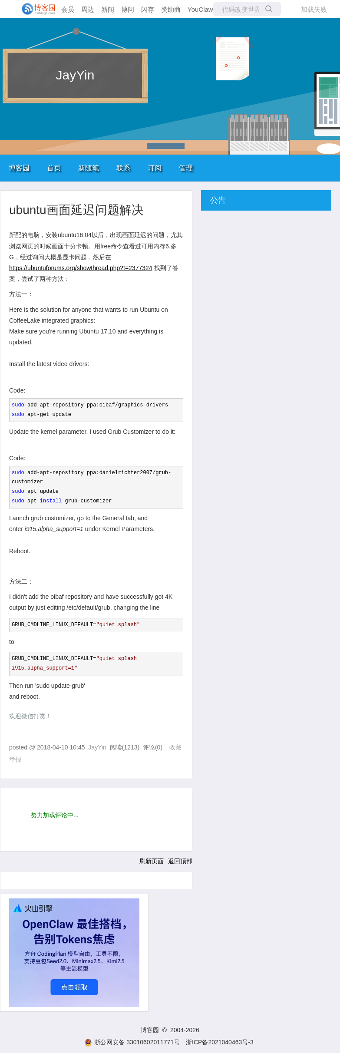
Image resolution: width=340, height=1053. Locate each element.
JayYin (75, 75)
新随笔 (88, 168)
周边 (87, 9)
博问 (127, 9)
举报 (15, 759)
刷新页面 (151, 861)
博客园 (19, 168)
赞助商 (171, 9)
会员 (67, 9)
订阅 (155, 168)
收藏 (175, 747)
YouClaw (200, 9)
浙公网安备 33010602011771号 (132, 1042)
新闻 (107, 9)
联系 (123, 168)
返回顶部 (180, 861)
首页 (54, 168)
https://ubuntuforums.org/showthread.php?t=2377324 (80, 267)
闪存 (147, 9)
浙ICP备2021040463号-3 (220, 1042)
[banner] (34, 9)
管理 (186, 168)
